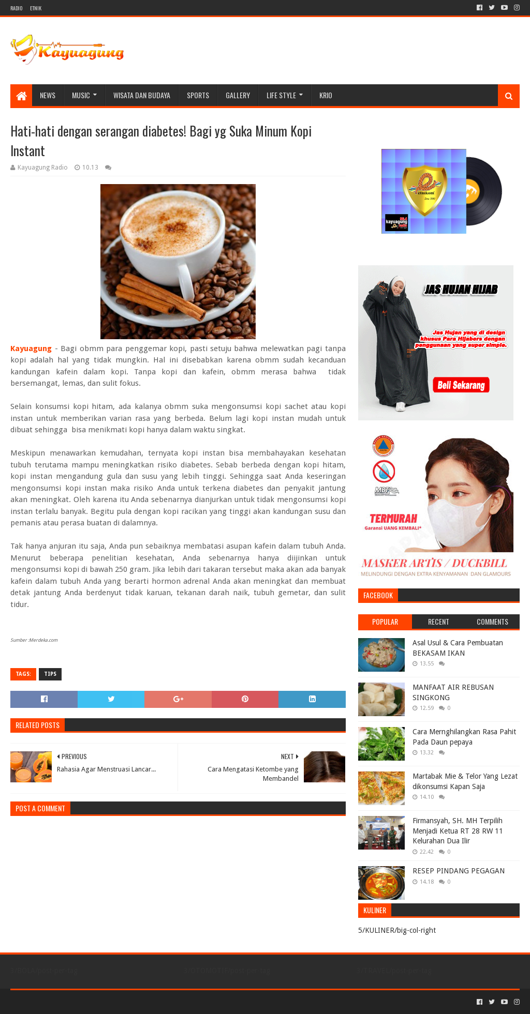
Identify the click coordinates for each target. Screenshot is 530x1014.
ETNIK (35, 8)
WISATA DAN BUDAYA (141, 94)
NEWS (47, 94)
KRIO (325, 94)
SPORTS (198, 94)
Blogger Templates (127, 1002)
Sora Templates (68, 1002)
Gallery (238, 94)
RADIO (16, 8)
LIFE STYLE (281, 94)
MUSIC (81, 94)
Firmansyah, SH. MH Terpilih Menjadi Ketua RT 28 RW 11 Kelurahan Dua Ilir (458, 830)
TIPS (50, 674)
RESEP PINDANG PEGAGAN (459, 871)
